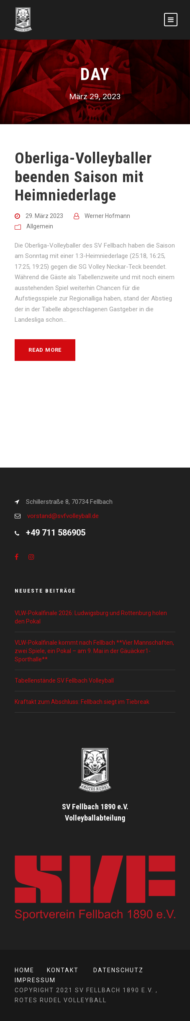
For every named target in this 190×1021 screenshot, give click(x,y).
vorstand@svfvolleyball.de (63, 516)
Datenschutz (118, 970)
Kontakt (63, 970)
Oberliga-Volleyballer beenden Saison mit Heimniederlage (83, 176)
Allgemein (39, 226)
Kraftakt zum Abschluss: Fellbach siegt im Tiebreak (82, 701)
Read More (45, 350)
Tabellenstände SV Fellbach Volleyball (64, 680)
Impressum (35, 980)
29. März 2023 (44, 216)
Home (24, 970)
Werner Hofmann (107, 216)
